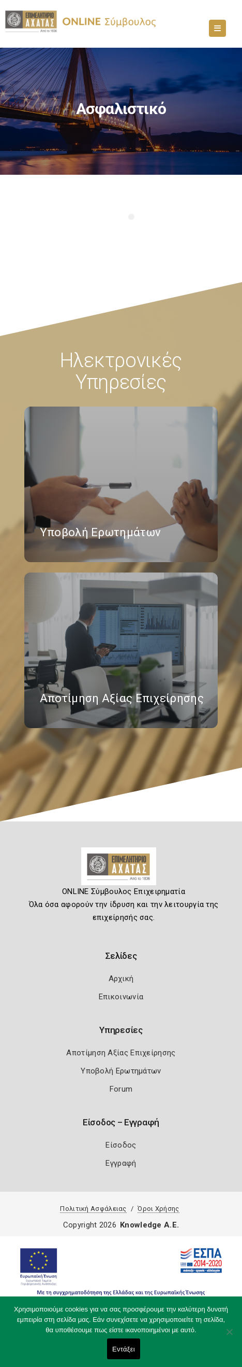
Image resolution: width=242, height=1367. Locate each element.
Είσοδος (120, 1145)
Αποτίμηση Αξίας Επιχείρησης (120, 1052)
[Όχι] (229, 1337)
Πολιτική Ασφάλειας (93, 1208)
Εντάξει (123, 1349)
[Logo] (121, 870)
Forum (121, 1089)
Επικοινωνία (121, 996)
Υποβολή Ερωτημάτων (121, 1071)
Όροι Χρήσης (158, 1208)
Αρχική (121, 978)
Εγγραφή (120, 1163)
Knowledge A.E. (149, 1225)
